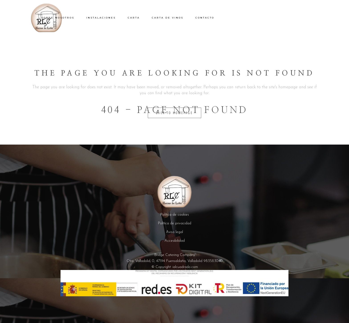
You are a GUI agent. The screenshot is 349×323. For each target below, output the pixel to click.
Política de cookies (174, 215)
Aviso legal (174, 232)
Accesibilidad (174, 241)
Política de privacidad (174, 223)
